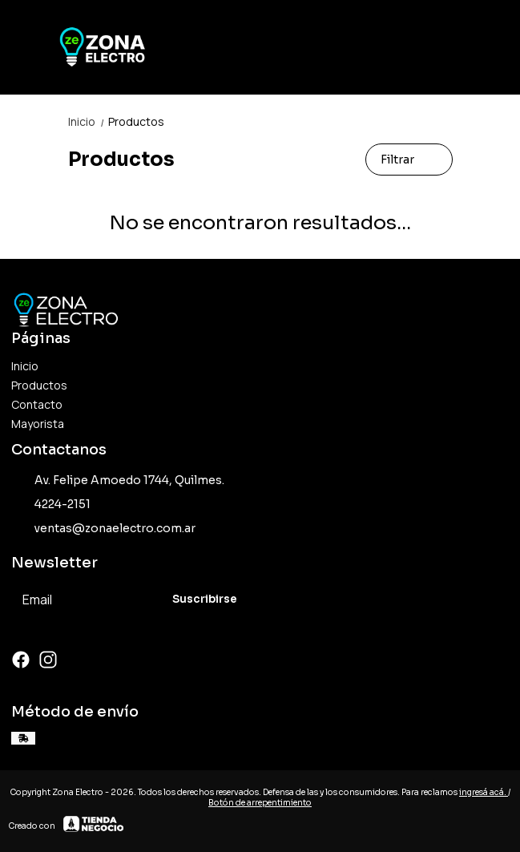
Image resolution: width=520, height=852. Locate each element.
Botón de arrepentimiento (260, 802)
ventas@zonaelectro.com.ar (103, 529)
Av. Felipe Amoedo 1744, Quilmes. (117, 481)
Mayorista (37, 423)
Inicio (88, 121)
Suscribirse (204, 599)
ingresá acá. (483, 792)
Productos (136, 121)
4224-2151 (51, 505)
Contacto (36, 404)
